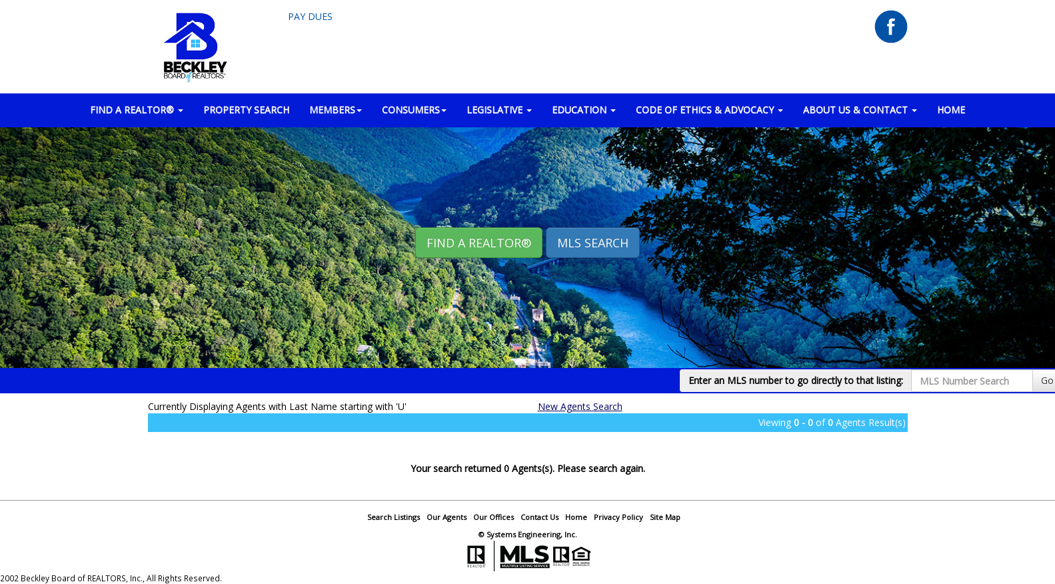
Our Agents (447, 517)
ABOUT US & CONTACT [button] (860, 109)
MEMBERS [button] (335, 109)
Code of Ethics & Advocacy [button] (709, 109)
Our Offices (493, 517)
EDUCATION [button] (584, 109)
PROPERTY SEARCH (246, 109)
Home (576, 517)
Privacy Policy (618, 517)
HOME (951, 109)
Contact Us (539, 517)
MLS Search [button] (592, 243)
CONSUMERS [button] (414, 109)
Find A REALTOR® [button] (479, 243)
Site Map (665, 517)
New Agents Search (580, 406)
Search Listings (393, 517)
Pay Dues (310, 16)
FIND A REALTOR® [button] (136, 109)
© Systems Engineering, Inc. (528, 534)
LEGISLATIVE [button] (499, 109)
